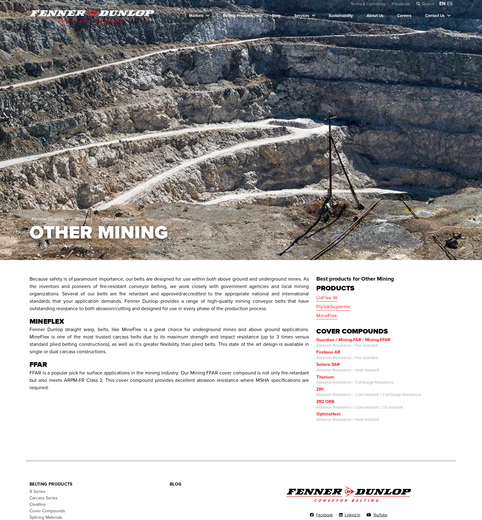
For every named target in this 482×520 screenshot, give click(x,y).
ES (449, 4)
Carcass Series (44, 498)
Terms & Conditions (368, 4)
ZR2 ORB (325, 401)
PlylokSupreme (333, 307)
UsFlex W (326, 298)
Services (301, 15)
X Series (37, 491)
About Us (375, 15)
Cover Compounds (47, 511)
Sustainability (341, 15)
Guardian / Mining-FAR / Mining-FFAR (353, 340)
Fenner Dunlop (48, 219)
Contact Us (434, 15)
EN (442, 4)
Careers (404, 15)
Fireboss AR (328, 352)
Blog (276, 15)
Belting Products (238, 15)
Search (428, 4)
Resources (401, 4)
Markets (196, 15)
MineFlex (326, 316)
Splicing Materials (46, 517)
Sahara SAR (328, 364)
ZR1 (319, 389)
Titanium (325, 377)
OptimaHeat (328, 414)
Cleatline (38, 504)
